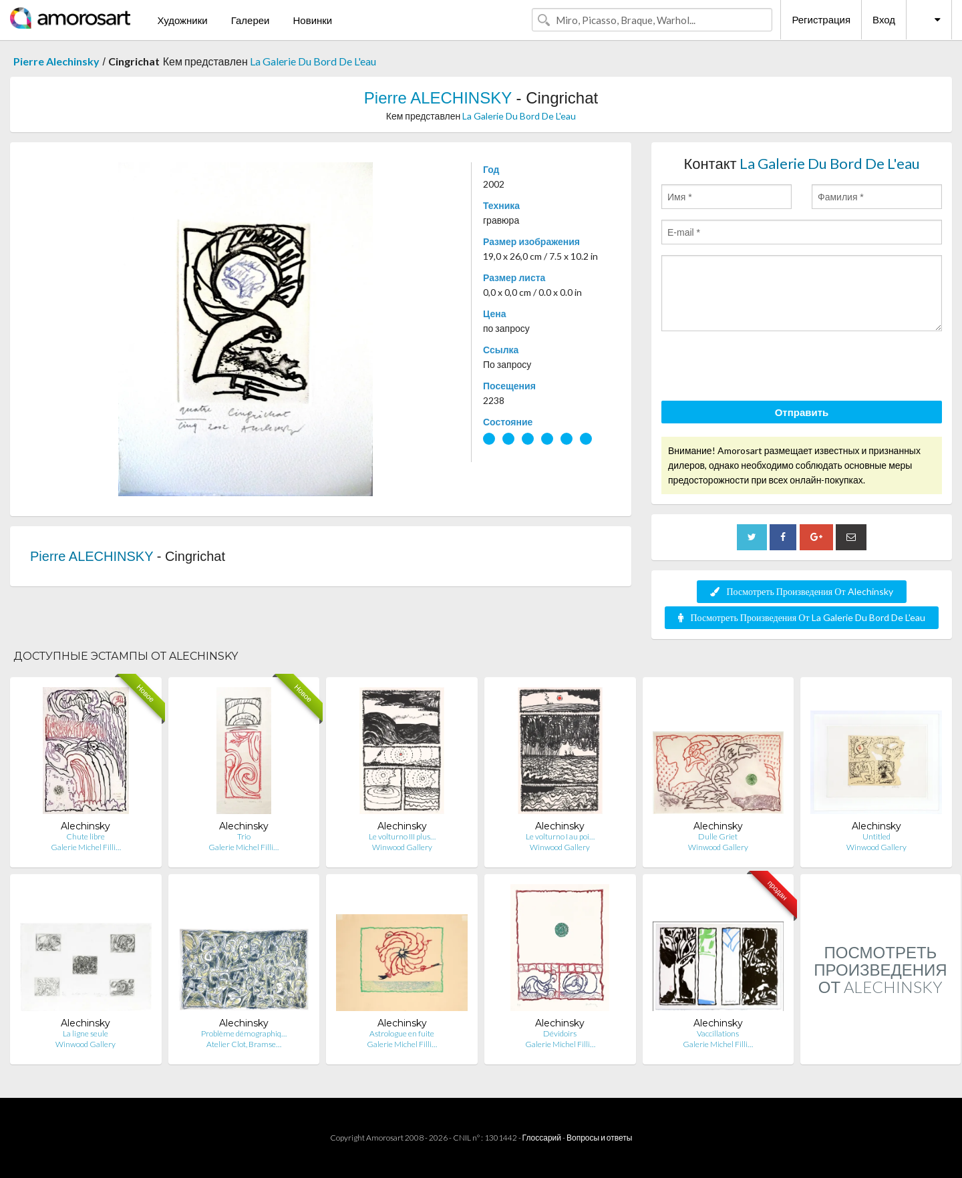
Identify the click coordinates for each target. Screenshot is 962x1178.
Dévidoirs (560, 1033)
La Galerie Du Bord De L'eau (313, 61)
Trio (244, 836)
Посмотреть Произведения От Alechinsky (801, 591)
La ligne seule (85, 1033)
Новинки (312, 20)
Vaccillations (718, 1033)
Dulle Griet (718, 836)
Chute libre (85, 836)
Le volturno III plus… (402, 836)
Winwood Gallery (402, 847)
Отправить (802, 412)
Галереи (250, 20)
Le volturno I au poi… (560, 836)
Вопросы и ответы (599, 1138)
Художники (182, 20)
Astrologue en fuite (401, 1033)
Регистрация (821, 19)
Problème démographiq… (244, 1033)
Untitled (876, 836)
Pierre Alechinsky (56, 61)
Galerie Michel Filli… (86, 847)
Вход (883, 19)
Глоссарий (541, 1138)
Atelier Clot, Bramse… (243, 1044)
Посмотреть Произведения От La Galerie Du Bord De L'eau (801, 617)
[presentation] (762, 368)
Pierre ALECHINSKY (438, 98)
